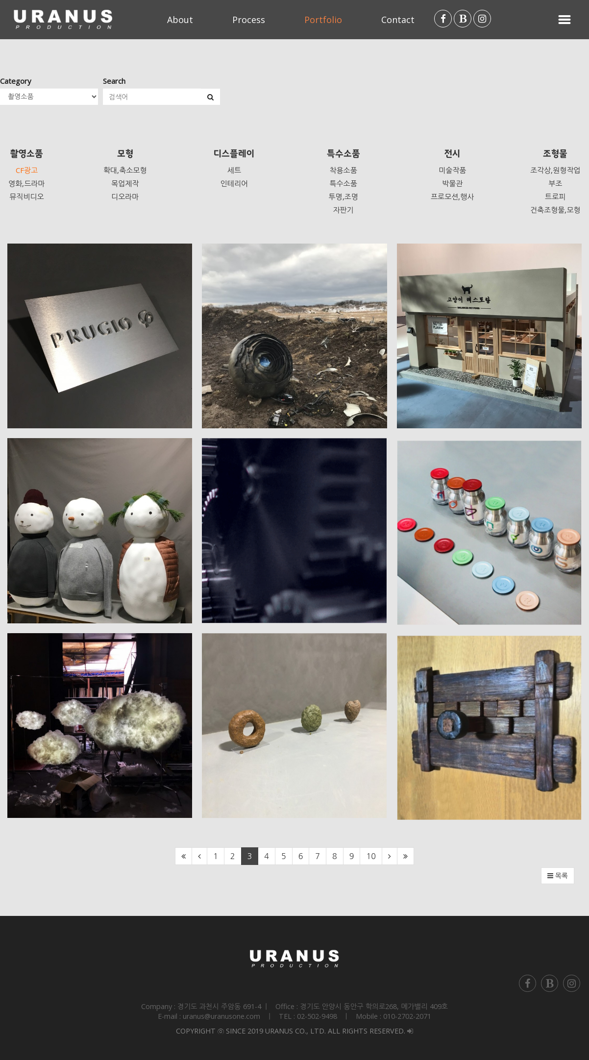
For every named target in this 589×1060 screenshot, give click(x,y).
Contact (398, 19)
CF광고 (27, 170)
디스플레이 (234, 154)
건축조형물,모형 (555, 210)
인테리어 (234, 183)
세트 (234, 170)
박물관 (452, 183)
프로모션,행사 (452, 196)
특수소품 (343, 154)
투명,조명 (343, 196)
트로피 (555, 196)
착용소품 (343, 170)
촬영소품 (26, 154)
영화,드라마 (26, 183)
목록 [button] (557, 875)
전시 (452, 154)
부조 (555, 183)
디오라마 (125, 196)
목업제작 (125, 183)
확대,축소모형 (125, 170)
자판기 (343, 210)
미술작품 (452, 170)
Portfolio (323, 19)
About (180, 19)
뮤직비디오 (26, 196)
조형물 (555, 154)
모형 (125, 154)
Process (248, 19)
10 (370, 856)
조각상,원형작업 (555, 170)
